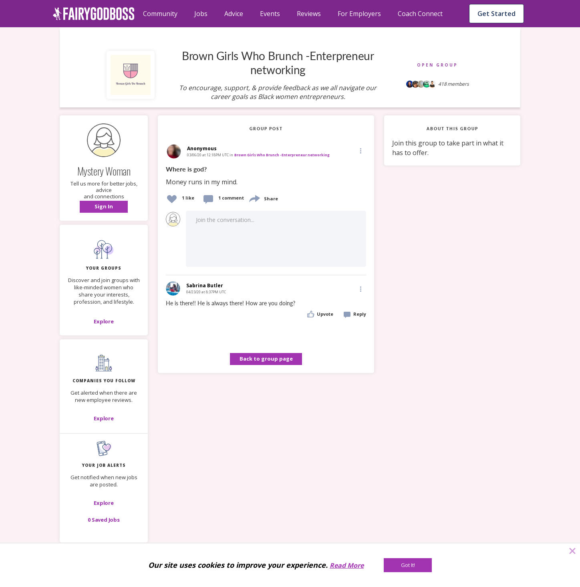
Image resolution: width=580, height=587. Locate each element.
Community (160, 13)
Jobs (200, 13)
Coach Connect (420, 13)
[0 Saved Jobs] (104, 520)
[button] (104, 207)
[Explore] (104, 321)
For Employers (359, 13)
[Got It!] (408, 565)
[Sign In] (104, 207)
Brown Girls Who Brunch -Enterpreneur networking (282, 154)
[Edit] (360, 150)
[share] (254, 198)
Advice (233, 13)
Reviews (309, 13)
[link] (266, 176)
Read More (347, 565)
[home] (94, 13)
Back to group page (266, 358)
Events (270, 13)
